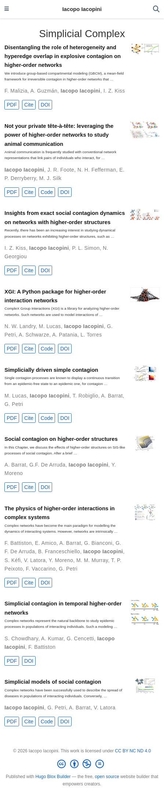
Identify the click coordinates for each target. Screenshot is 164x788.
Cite (28, 105)
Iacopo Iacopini (82, 9)
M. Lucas (50, 326)
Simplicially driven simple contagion (51, 370)
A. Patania (64, 335)
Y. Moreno (61, 560)
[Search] (156, 9)
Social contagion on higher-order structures (60, 439)
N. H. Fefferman (96, 170)
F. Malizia (16, 91)
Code (47, 192)
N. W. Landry (20, 326)
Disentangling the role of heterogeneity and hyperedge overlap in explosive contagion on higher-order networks (62, 56)
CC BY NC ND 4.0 (133, 750)
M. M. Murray (92, 560)
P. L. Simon (85, 248)
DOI (45, 105)
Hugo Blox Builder (52, 776)
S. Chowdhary (21, 638)
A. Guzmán (44, 91)
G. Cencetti (80, 638)
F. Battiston (18, 543)
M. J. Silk (50, 178)
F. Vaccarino (41, 569)
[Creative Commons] (81, 764)
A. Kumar (52, 638)
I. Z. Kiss (114, 91)
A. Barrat (112, 396)
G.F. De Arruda (47, 465)
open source (107, 776)
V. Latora (34, 560)
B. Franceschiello (59, 551)
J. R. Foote (60, 170)
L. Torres (91, 335)
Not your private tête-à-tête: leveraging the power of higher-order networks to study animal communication (58, 135)
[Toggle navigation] (6, 9)
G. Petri (13, 404)
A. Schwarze (34, 335)
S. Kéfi (12, 560)
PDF (12, 105)
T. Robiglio (85, 396)
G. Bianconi (98, 543)
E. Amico (46, 543)
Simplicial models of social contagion (52, 682)
